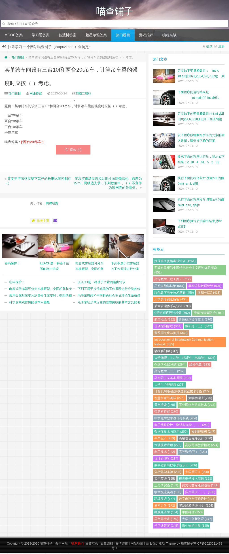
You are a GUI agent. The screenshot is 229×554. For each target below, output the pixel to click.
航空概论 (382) (164, 320)
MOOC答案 (13, 36)
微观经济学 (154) (166, 513)
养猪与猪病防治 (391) (209, 313)
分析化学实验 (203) (167, 472)
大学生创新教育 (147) (197, 519)
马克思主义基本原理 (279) (172, 378)
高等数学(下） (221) (193, 452)
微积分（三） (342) (198, 327)
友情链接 (121, 544)
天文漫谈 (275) (164, 405)
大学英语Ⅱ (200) (197, 472)
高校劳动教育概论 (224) (201, 445)
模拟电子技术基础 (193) (195, 479)
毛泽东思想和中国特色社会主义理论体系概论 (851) (185, 271)
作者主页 (40, 221)
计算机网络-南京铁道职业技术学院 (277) (182, 392)
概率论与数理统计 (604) (205, 286)
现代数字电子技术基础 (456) (174, 293)
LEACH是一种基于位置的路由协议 (102, 282)
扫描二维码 (83, 94)
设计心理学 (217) (166, 459)
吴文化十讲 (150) (166, 519)
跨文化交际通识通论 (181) (200, 486)
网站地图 (137, 544)
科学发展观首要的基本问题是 (29, 303)
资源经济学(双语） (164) (196, 506)
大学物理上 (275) (200, 398)
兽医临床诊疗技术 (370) (195, 320)
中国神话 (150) (192, 513)
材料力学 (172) (164, 506)
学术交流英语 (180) (167, 492)
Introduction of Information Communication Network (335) (183, 342)
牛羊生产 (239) (164, 439)
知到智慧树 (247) (203, 432)
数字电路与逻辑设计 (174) (197, 499)
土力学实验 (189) (166, 486)
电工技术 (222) (164, 452)
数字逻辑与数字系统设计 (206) (175, 466)
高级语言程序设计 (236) (195, 439)
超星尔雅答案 (96, 36)
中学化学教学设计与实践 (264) (175, 419)
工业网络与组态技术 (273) (197, 405)
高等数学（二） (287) (169, 372)
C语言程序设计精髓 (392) (172, 313)
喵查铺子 (46, 544)
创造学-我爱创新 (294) (169, 365)
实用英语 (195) (164, 479)
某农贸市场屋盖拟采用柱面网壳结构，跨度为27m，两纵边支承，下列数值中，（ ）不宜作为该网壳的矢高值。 (108, 183)
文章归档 (106, 544)
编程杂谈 (169, 36)
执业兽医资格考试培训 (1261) (174, 261)
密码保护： (17, 282)
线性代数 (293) (199, 365)
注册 (221, 47)
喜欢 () (73, 150)
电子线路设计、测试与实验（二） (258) (182, 425)
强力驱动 (159, 544)
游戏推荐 (146, 36)
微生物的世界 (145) (195, 526)
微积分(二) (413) (209, 293)
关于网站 (61, 544)
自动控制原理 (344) (167, 327)
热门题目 (123, 36)
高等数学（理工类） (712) (172, 280)
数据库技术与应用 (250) (171, 432)
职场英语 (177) (164, 499)
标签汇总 (91, 544)
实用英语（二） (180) (200, 492)
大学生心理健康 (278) (169, 385)
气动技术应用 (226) (167, 445)
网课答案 (36, 94)
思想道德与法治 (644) (169, 286)
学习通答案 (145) (166, 526)
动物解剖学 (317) (166, 351)
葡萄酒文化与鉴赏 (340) (171, 333)
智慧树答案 (67, 36)
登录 (209, 47)
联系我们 (77, 544)
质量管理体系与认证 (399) (172, 306)
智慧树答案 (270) (166, 412)
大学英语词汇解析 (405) (171, 300)
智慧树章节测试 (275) (169, 398)
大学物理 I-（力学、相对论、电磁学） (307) (184, 358)
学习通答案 (41, 36)
